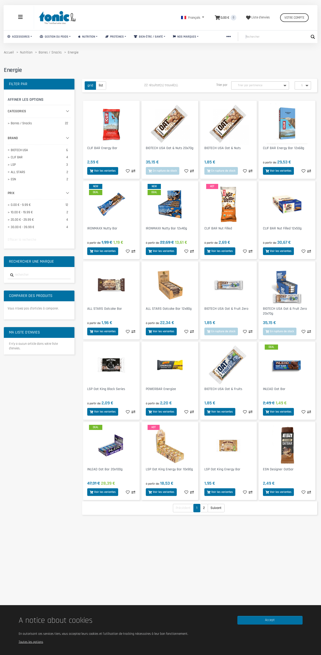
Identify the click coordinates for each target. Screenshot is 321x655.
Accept (270, 620)
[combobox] (39, 275)
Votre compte (294, 18)
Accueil (9, 52)
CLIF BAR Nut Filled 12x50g (282, 228)
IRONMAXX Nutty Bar (102, 228)
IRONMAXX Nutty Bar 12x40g (166, 228)
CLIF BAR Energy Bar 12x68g (283, 148)
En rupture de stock (162, 171)
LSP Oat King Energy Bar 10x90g (169, 469)
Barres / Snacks (50, 52)
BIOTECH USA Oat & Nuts (222, 148)
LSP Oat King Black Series (106, 389)
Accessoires (18, 37)
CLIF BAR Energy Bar (102, 148)
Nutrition (86, 37)
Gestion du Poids (54, 37)
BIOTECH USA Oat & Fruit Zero (226, 308)
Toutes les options (31, 642)
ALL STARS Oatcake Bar (104, 308)
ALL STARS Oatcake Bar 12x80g (169, 308)
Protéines (114, 37)
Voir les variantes (103, 171)
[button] (192, 17)
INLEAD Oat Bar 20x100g (105, 469)
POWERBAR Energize (161, 389)
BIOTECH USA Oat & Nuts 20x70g (169, 148)
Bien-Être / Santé (148, 37)
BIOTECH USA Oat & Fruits (223, 389)
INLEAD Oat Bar (274, 389)
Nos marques (184, 37)
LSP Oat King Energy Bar (222, 469)
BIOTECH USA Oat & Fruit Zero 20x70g (285, 311)
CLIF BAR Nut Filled (218, 228)
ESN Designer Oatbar (278, 469)
